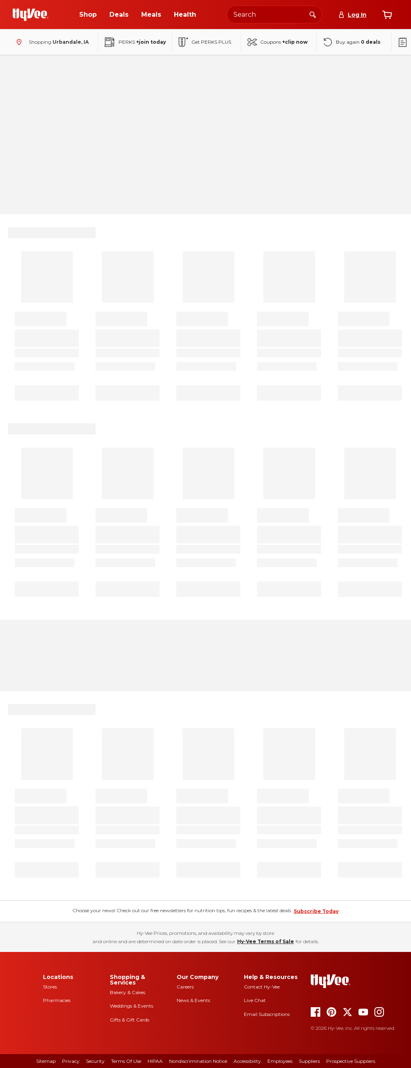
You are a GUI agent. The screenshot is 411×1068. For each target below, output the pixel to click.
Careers (185, 987)
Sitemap (46, 1061)
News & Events (193, 1000)
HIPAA (155, 1061)
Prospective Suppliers (350, 1061)
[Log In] (352, 15)
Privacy (71, 1061)
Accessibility (247, 1061)
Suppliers (309, 1061)
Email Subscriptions (267, 1014)
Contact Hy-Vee (262, 987)
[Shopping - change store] (50, 42)
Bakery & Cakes (127, 992)
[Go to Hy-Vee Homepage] (31, 14)
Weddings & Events (131, 1006)
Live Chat (255, 1000)
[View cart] (387, 15)
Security (95, 1061)
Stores (50, 987)
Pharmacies (56, 1000)
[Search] (312, 14)
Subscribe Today (316, 911)
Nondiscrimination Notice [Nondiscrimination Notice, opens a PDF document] (198, 1061)
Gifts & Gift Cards (129, 1020)
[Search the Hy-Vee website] (274, 14)
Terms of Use (126, 1061)
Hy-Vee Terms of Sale (265, 941)
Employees (279, 1061)
